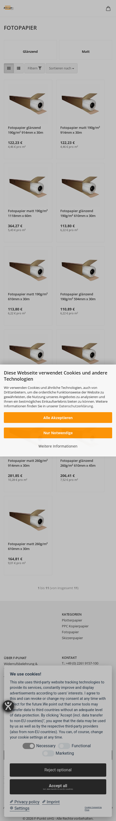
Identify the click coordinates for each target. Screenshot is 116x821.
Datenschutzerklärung (76, 406)
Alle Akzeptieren (58, 417)
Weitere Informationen (58, 446)
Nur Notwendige (58, 432)
